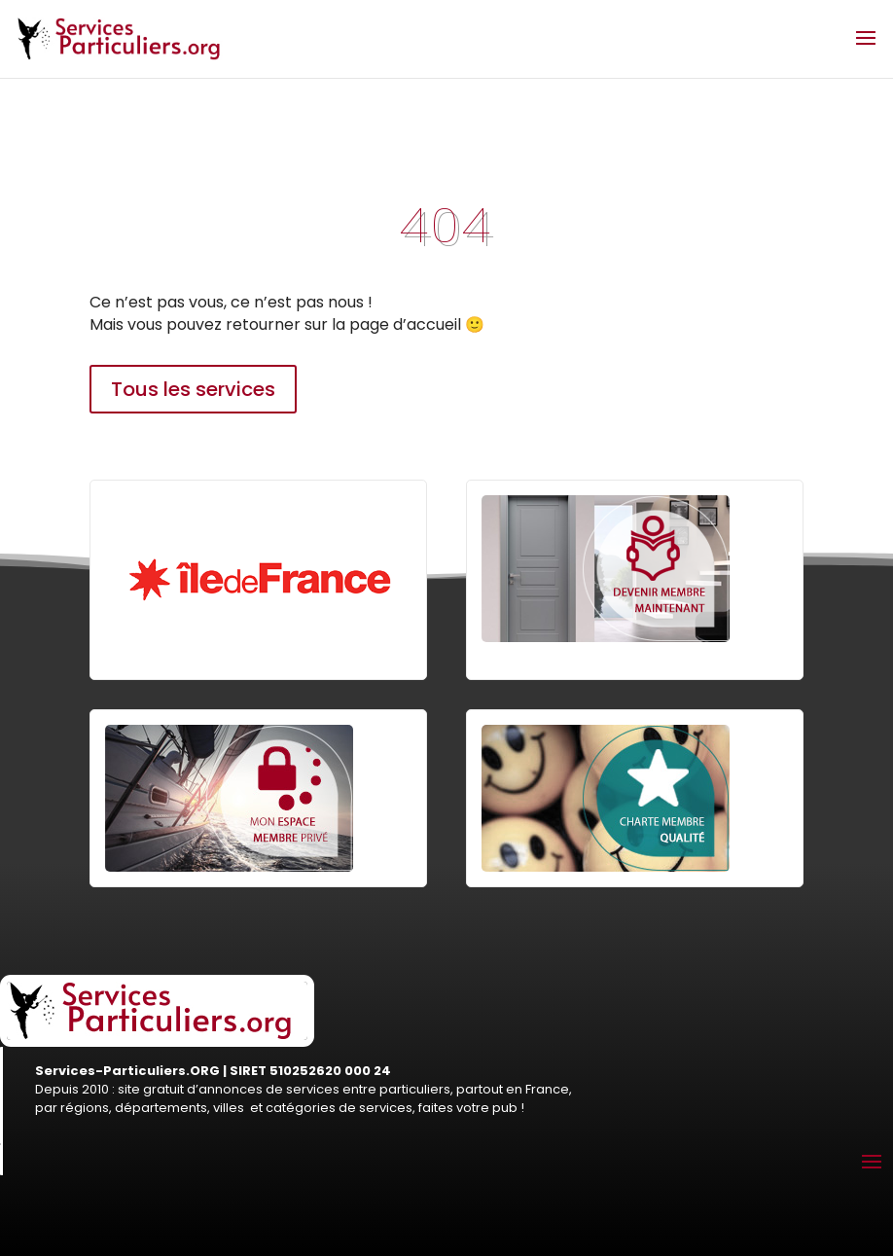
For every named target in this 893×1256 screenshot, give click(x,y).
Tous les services (193, 389)
